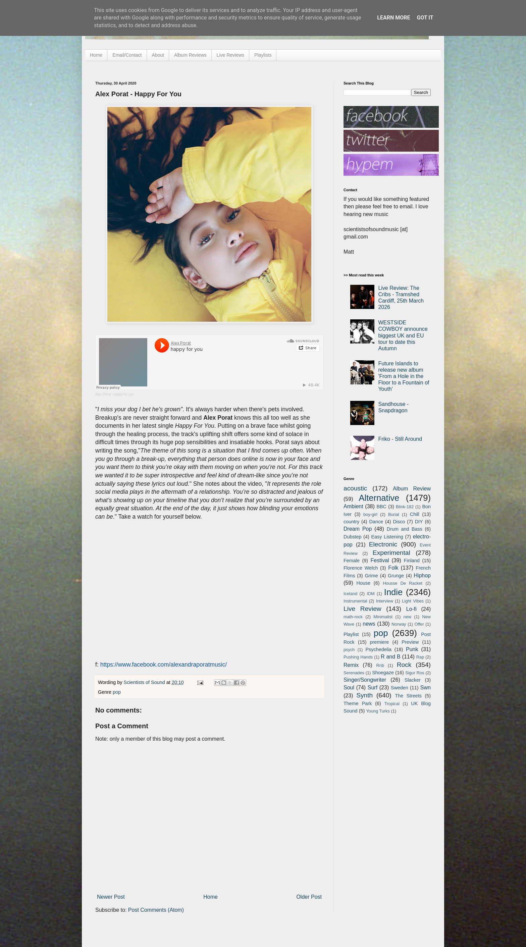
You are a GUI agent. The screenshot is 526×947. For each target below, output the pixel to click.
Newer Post (111, 897)
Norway (398, 624)
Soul (349, 687)
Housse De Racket (402, 583)
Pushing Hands (358, 657)
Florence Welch (361, 568)
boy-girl (370, 514)
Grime (371, 575)
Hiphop (422, 575)
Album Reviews (190, 55)
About (158, 55)
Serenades (354, 672)
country (351, 521)
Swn (425, 687)
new (407, 616)
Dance (376, 521)
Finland (412, 560)
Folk (393, 568)
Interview (384, 600)
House (364, 583)
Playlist (351, 634)
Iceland (350, 593)
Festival (379, 560)
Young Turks (378, 711)
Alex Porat (103, 394)
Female (352, 560)
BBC (381, 506)
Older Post (309, 897)
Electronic (383, 544)
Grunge (396, 575)
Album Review (412, 488)
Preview (410, 642)
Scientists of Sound (145, 682)
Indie (393, 592)
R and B (391, 657)
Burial (393, 514)
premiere (379, 642)
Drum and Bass (404, 529)
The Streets (408, 695)
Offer (419, 624)
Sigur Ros (414, 672)
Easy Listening (387, 536)
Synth (364, 695)
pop (117, 692)
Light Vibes (413, 600)
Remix (351, 665)
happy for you (123, 394)
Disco (399, 521)
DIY (419, 521)
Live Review (362, 608)
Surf (372, 687)
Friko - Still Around (400, 439)
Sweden (399, 687)
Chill (414, 514)
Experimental (391, 552)
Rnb (380, 665)
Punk (412, 649)
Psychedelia (378, 649)
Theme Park (358, 703)
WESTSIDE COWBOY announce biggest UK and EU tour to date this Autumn (402, 335)
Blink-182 (405, 506)
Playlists (262, 55)
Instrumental (355, 600)
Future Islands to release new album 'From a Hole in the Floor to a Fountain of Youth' (403, 376)
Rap (420, 657)
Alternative (379, 498)
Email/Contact (127, 55)
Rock (404, 664)
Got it (425, 17)
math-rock (353, 616)
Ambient (353, 506)
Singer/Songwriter (365, 680)
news (369, 624)
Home (96, 55)
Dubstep (353, 536)
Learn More (393, 17)
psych (349, 649)
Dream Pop (358, 529)
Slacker (413, 680)
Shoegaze (383, 672)
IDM (370, 593)
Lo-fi (411, 609)
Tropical (392, 703)
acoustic (355, 488)
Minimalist (382, 616)
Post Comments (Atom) (156, 910)
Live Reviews (230, 55)
